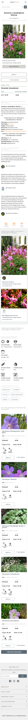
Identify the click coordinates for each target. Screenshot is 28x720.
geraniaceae (11, 124)
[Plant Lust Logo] (14, 2)
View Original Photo (7, 286)
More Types (21, 226)
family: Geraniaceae (16, 394)
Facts (14, 225)
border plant (7, 131)
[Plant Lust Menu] (2, 2)
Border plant (6, 389)
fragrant (17, 131)
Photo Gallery (6, 226)
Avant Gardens (9, 282)
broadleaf (16, 389)
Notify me (14, 74)
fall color (13, 131)
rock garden (23, 131)
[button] (22, 7)
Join (23, 676)
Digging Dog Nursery (11, 315)
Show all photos (14, 66)
